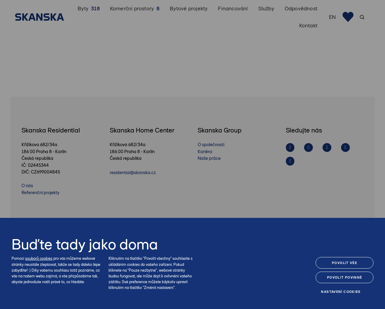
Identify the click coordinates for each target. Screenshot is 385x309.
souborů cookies (38, 258)
